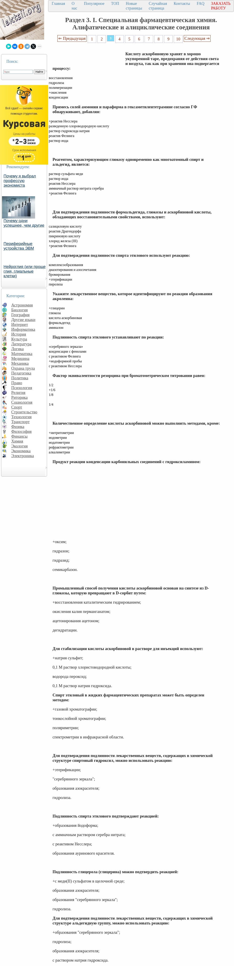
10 (178, 39)
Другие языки (23, 319)
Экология (19, 446)
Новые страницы (134, 5)
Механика (20, 363)
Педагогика (21, 373)
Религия (18, 392)
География (20, 314)
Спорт (16, 407)
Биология (19, 310)
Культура (19, 339)
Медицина (20, 358)
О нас (74, 5)
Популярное (94, 3)
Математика (21, 353)
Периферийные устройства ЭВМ (19, 246)
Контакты (182, 3)
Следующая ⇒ (197, 38)
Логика (17, 348)
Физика (17, 426)
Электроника (22, 455)
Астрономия (22, 305)
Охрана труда (23, 368)
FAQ (200, 3)
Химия (17, 441)
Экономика (21, 451)
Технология (21, 417)
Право (16, 382)
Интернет (19, 324)
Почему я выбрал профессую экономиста (20, 181)
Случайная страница (158, 5)
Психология (21, 387)
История (18, 334)
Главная (58, 3)
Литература (21, 344)
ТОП (115, 3)
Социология (21, 402)
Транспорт (20, 421)
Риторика (19, 397)
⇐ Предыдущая (72, 38)
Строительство (24, 412)
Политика (19, 378)
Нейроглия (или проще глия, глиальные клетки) (25, 271)
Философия (21, 431)
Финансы (19, 436)
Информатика (23, 329)
